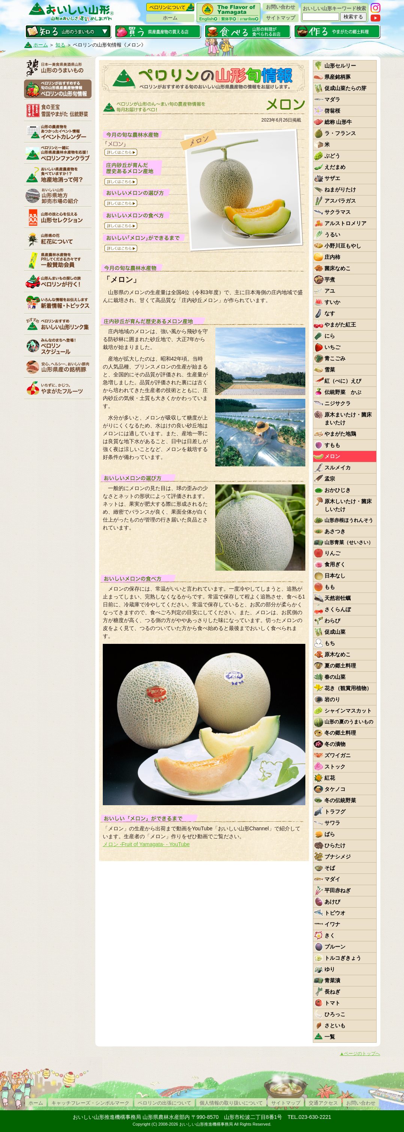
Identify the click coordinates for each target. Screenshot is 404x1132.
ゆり (329, 969)
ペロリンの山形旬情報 (58, 89)
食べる (247, 31)
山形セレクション (58, 217)
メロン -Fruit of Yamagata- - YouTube (146, 844)
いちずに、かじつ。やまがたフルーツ (58, 388)
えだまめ (334, 167)
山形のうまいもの (58, 67)
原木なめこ (337, 654)
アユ (329, 291)
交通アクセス (323, 1103)
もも (329, 587)
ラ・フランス (340, 133)
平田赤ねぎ (337, 890)
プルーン (334, 947)
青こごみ (334, 358)
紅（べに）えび (342, 381)
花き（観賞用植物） (348, 688)
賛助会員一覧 (58, 260)
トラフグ (334, 812)
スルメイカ (337, 468)
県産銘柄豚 (337, 77)
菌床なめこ (337, 268)
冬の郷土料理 (340, 733)
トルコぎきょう (342, 958)
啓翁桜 (332, 111)
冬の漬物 (334, 744)
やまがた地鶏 (340, 434)
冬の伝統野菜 (340, 800)
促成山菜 (334, 632)
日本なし (334, 576)
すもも (332, 445)
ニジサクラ (337, 403)
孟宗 (329, 479)
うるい (332, 235)
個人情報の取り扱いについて (231, 1103)
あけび (332, 902)
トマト (332, 1003)
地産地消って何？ (58, 174)
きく (329, 935)
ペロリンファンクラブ (58, 153)
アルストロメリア (345, 223)
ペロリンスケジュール (58, 345)
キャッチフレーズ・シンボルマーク (90, 1103)
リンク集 (58, 324)
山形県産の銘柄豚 (58, 367)
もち (329, 643)
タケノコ (334, 789)
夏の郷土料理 (340, 666)
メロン (332, 456)
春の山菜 (334, 677)
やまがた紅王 (340, 325)
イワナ (332, 924)
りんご (332, 553)
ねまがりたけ (340, 189)
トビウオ (334, 913)
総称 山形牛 (338, 122)
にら (329, 336)
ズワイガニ (337, 755)
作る (337, 31)
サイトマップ (280, 18)
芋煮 (329, 280)
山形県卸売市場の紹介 (58, 195)
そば (329, 868)
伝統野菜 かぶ (342, 392)
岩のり (332, 699)
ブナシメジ (337, 857)
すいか (332, 302)
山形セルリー (340, 66)
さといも (334, 1025)
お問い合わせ (280, 7)
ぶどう (332, 156)
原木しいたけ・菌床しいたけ (348, 505)
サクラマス (337, 212)
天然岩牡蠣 (337, 598)
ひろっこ (334, 1014)
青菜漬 (332, 980)
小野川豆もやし (342, 246)
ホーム (170, 18)
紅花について (58, 238)
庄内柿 (332, 257)
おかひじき (337, 490)
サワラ (332, 823)
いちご (332, 347)
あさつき (334, 531)
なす (329, 313)
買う (157, 31)
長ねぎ (332, 992)
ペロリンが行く (58, 281)
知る (68, 31)
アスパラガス (340, 201)
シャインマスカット (348, 711)
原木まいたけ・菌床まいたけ (348, 418)
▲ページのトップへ (360, 1053)
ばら (329, 834)
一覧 (329, 1037)
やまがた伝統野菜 (58, 110)
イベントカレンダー (58, 131)
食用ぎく (334, 564)
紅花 (329, 778)
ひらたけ (334, 845)
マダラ (332, 99)
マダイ (332, 879)
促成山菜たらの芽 (345, 88)
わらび (332, 621)
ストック (334, 767)
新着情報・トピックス (58, 302)
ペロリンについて (170, 7)
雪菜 (329, 370)
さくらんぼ (337, 609)
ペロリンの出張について (164, 1103)
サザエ (332, 178)
